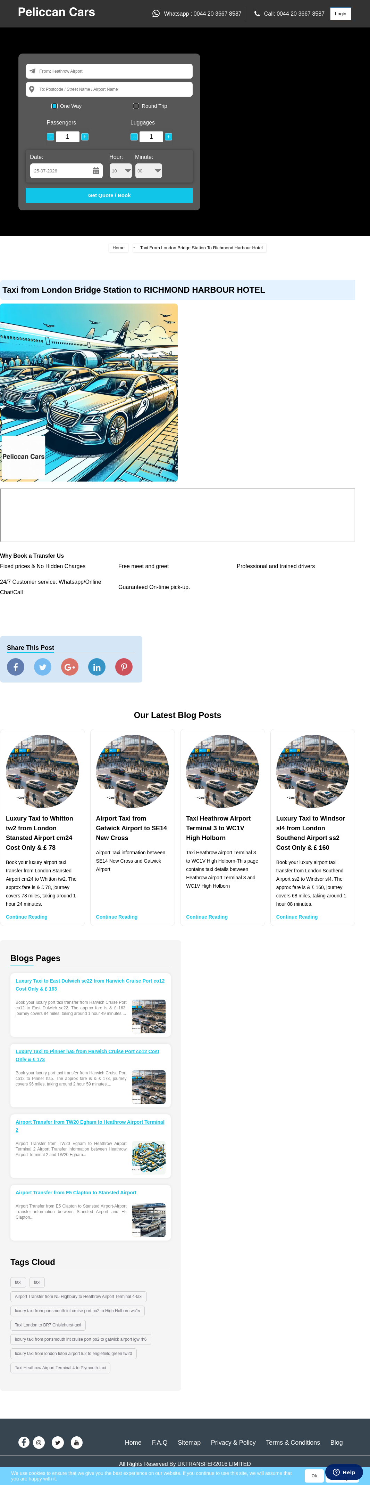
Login (340, 13)
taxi (18, 1282)
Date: (36, 157)
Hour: (120, 166)
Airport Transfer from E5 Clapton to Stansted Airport (76, 1192)
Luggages (143, 123)
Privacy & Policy (233, 1442)
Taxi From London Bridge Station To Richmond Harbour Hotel (201, 247)
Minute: (148, 166)
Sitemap (189, 1442)
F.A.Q (160, 1442)
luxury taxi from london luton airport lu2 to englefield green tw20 (73, 1353)
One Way (71, 106)
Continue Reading (27, 917)
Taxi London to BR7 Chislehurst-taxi (48, 1325)
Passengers (61, 123)
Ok (314, 1476)
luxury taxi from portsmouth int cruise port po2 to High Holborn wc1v (77, 1310)
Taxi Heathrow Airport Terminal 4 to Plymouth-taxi (60, 1367)
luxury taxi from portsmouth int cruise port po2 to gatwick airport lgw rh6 (81, 1339)
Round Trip (154, 106)
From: (45, 71)
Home (118, 247)
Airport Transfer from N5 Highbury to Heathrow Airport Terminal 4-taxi (78, 1296)
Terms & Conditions (293, 1442)
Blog (336, 1442)
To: (42, 89)
